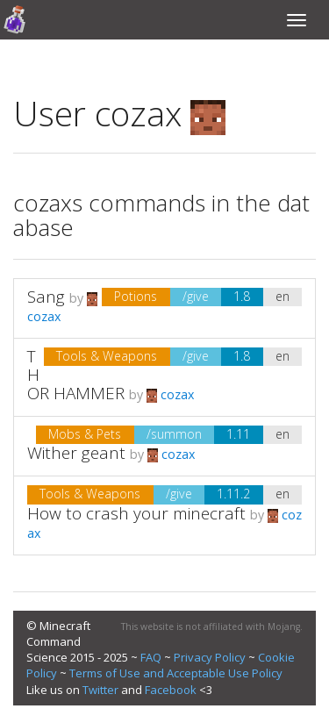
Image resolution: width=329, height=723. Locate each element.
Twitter (100, 690)
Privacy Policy (210, 657)
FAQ (150, 657)
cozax (170, 394)
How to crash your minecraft (136, 513)
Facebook (171, 690)
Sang (46, 296)
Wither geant (76, 452)
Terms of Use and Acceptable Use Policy (176, 673)
